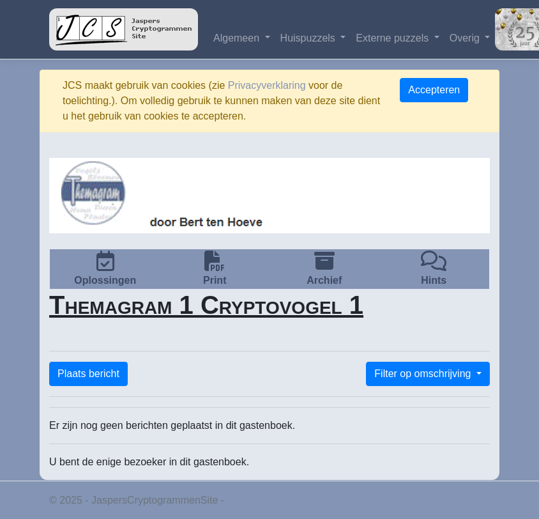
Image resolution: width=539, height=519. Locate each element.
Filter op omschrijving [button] (424, 373)
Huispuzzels (309, 38)
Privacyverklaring (267, 85)
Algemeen (237, 38)
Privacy (244, 500)
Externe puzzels (393, 38)
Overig (466, 38)
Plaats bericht (88, 373)
